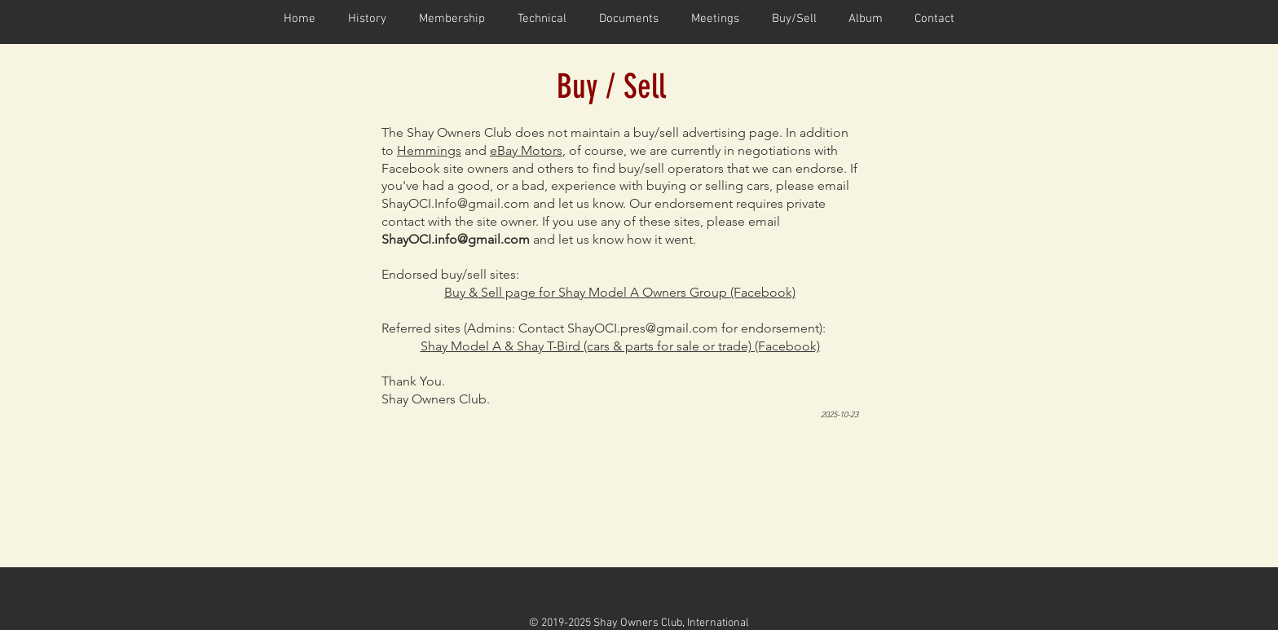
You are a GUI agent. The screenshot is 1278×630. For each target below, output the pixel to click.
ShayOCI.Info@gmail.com (455, 203)
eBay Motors (526, 150)
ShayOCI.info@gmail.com (455, 239)
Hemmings (429, 150)
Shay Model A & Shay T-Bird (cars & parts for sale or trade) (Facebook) (620, 346)
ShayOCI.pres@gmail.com (642, 328)
